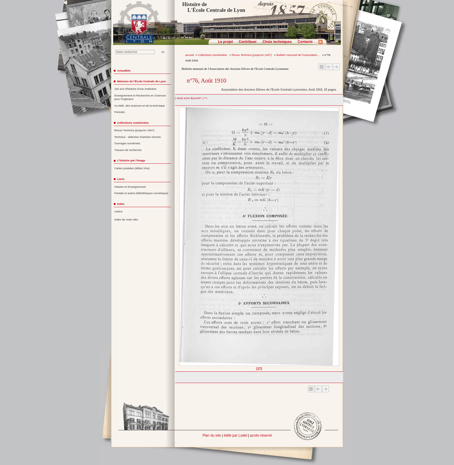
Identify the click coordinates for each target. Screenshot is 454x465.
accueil (189, 54)
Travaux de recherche (128, 150)
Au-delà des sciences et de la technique (139, 105)
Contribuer (248, 42)
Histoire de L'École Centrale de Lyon (213, 7)
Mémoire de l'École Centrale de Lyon (141, 81)
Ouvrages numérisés (127, 143)
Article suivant (336, 66)
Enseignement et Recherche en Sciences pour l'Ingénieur (140, 97)
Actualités (123, 70)
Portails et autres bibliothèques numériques (141, 193)
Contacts (305, 42)
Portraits (119, 112)
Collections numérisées (213, 54)
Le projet (225, 42)
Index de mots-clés (126, 219)
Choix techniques (277, 42)
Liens (120, 178)
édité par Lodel (235, 435)
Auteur (118, 211)
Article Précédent (329, 66)
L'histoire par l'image (131, 160)
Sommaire (321, 66)
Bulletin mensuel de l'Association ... (299, 54)
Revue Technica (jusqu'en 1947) (252, 54)
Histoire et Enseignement (130, 186)
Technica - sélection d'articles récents (137, 136)
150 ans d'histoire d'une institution (135, 88)
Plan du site (211, 435)
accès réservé (261, 435)
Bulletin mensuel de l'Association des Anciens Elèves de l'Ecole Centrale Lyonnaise (235, 68)
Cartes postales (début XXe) (132, 168)
